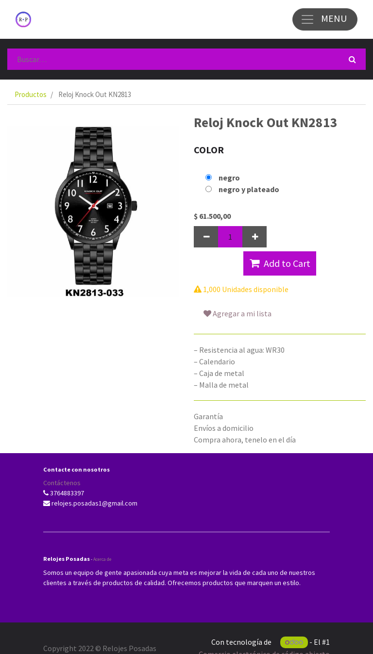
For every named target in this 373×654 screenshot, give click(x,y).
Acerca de (102, 559)
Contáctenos (62, 482)
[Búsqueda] (352, 59)
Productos (31, 94)
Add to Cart (280, 263)
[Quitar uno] (206, 236)
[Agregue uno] (254, 236)
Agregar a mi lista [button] (237, 313)
